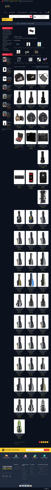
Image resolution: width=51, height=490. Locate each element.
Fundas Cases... (27, 55)
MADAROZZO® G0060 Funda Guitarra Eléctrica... (31, 309)
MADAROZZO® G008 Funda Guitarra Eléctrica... (31, 247)
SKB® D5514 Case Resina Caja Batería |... (31, 126)
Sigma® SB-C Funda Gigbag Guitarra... (31, 106)
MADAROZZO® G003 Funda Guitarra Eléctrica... (43, 226)
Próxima (47, 442)
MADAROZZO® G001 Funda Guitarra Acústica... (19, 330)
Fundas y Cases (6, 28)
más (41, 12)
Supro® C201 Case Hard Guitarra (19, 186)
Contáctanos (24, 475)
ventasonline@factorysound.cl (44, 474)
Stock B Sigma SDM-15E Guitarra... (9, 123)
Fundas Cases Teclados (7, 43)
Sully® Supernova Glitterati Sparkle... (9, 104)
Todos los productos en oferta (6, 129)
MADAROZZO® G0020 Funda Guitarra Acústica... (19, 393)
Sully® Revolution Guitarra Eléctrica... (9, 114)
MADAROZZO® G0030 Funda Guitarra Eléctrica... (43, 267)
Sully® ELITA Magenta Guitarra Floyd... (9, 87)
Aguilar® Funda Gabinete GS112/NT (31, 86)
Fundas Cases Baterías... (36, 55)
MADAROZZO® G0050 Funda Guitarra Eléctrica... (43, 288)
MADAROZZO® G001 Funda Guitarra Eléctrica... (19, 226)
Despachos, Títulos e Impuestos (24, 468)
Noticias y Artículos (33, 12)
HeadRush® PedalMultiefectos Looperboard (10, 78)
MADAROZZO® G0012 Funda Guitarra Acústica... (43, 414)
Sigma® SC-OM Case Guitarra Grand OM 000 (43, 106)
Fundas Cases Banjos (7, 34)
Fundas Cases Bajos (6, 30)
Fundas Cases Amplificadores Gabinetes (6, 37)
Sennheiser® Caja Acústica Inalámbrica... (9, 69)
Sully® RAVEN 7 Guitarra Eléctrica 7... (9, 95)
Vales (31, 473)
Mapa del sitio (24, 477)
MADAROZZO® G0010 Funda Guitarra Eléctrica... (31, 267)
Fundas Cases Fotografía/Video (6, 49)
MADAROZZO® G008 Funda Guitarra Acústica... (43, 351)
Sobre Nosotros (25, 474)
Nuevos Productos (17, 467)
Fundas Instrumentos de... (30, 63)
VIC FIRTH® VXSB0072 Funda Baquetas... (43, 206)
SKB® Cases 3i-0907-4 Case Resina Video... (19, 146)
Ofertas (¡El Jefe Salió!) (22, 12)
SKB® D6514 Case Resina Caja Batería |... (43, 126)
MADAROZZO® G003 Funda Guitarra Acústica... (19, 351)
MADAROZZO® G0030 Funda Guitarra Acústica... (31, 393)
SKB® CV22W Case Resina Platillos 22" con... (19, 126)
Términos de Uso (25, 471)
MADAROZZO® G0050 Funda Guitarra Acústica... (19, 414)
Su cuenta (32, 464)
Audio (4, 47)
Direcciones (32, 472)
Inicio (5, 12)
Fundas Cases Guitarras (7, 31)
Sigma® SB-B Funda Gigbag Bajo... (19, 106)
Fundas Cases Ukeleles (7, 33)
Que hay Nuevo (12, 12)
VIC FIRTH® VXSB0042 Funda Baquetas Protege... (31, 186)
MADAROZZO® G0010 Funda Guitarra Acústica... (43, 372)
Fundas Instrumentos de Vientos (7, 45)
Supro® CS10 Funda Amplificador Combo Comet (31, 146)
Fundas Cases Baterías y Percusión (7, 41)
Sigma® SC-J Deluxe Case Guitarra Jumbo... (43, 166)
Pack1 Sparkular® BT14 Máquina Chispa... (9, 60)
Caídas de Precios (17, 466)
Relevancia (42, 66)
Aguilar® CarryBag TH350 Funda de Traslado (19, 86)
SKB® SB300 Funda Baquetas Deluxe (43, 86)
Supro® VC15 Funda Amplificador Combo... (43, 146)
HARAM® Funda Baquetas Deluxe (43, 186)
